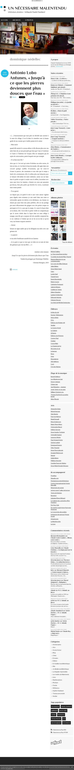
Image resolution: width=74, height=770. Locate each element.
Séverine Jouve (56, 560)
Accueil (4, 20)
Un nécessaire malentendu (37, 8)
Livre (54, 677)
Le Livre (53, 524)
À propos (29, 20)
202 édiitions (55, 361)
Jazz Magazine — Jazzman (58, 387)
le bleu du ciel (55, 312)
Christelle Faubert (56, 435)
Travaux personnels (59, 693)
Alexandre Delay (56, 409)
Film (54, 666)
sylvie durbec (55, 621)
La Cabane (54, 330)
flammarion (61, 714)
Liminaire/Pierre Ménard (58, 498)
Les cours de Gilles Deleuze (59, 264)
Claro (52, 271)
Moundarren (54, 359)
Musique (55, 682)
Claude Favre (55, 276)
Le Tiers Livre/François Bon (59, 254)
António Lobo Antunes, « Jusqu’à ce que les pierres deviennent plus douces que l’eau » (27, 83)
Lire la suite (59, 66)
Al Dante (53, 333)
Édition (55, 661)
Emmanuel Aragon (56, 445)
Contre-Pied (54, 338)
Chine (54, 655)
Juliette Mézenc (55, 287)
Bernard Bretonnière (58, 536)
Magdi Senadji (55, 419)
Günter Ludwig (55, 442)
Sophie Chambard (58, 690)
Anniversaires (57, 644)
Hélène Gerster (55, 429)
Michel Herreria (55, 411)
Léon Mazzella (56, 548)
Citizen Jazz (54, 384)
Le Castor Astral (56, 328)
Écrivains (55, 658)
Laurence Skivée (56, 437)
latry (52, 570)
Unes (52, 356)
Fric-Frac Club (55, 505)
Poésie (55, 685)
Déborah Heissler (56, 297)
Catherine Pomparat (57, 284)
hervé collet (63, 710)
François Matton (56, 416)
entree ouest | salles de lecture (60, 490)
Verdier (53, 325)
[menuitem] (5, 19)
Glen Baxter (54, 414)
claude (53, 590)
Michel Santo (55, 631)
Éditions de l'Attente (57, 336)
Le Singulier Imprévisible (60, 672)
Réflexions (56, 688)
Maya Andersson (56, 422)
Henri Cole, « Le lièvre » (59, 78)
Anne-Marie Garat (56, 269)
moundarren (66, 723)
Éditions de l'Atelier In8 (58, 322)
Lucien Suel (54, 274)
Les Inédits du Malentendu (61, 674)
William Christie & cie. (57, 392)
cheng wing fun (56, 718)
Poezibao (53, 475)
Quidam (53, 341)
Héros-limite (54, 317)
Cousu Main (54, 343)
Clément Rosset (56, 300)
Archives (16, 20)
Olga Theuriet (55, 448)
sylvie (53, 600)
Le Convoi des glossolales (59, 512)
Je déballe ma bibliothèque (61, 669)
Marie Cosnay (55, 282)
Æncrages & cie (55, 348)
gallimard (54, 710)
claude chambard (57, 610)
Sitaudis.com (54, 478)
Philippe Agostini (56, 460)
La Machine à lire (56, 521)
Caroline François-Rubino (58, 463)
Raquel (53, 455)
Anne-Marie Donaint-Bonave (59, 466)
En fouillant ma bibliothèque (61, 663)
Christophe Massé (56, 427)
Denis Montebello (56, 279)
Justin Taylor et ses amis (58, 389)
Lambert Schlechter (57, 295)
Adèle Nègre (54, 458)
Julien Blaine (54, 266)
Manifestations (57, 680)
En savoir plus (9, 768)
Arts (54, 647)
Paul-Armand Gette (57, 440)
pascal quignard (56, 723)
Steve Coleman (55, 382)
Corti (52, 364)
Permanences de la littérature (60, 481)
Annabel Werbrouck (57, 453)
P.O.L (52, 320)
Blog (54, 652)
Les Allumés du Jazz (57, 379)
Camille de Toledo (56, 289)
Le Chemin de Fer (56, 346)
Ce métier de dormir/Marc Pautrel (61, 257)
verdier (53, 714)
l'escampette (55, 706)
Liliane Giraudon (56, 292)
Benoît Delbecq (55, 376)
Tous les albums (67, 242)
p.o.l (64, 718)
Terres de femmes (56, 493)
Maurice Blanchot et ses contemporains (58, 260)
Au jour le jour (57, 650)
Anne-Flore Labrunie (57, 450)
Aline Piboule (55, 399)
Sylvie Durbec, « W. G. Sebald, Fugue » (60, 612)
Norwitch (53, 495)
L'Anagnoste (54, 519)
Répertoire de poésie (57, 488)
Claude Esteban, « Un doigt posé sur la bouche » (61, 550)
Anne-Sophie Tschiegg (58, 432)
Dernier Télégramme (57, 315)
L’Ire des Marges (56, 367)
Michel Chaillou (55, 251)
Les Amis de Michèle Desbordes (60, 302)
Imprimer (13, 269)
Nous (52, 354)
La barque (54, 351)
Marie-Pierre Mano (56, 424)
